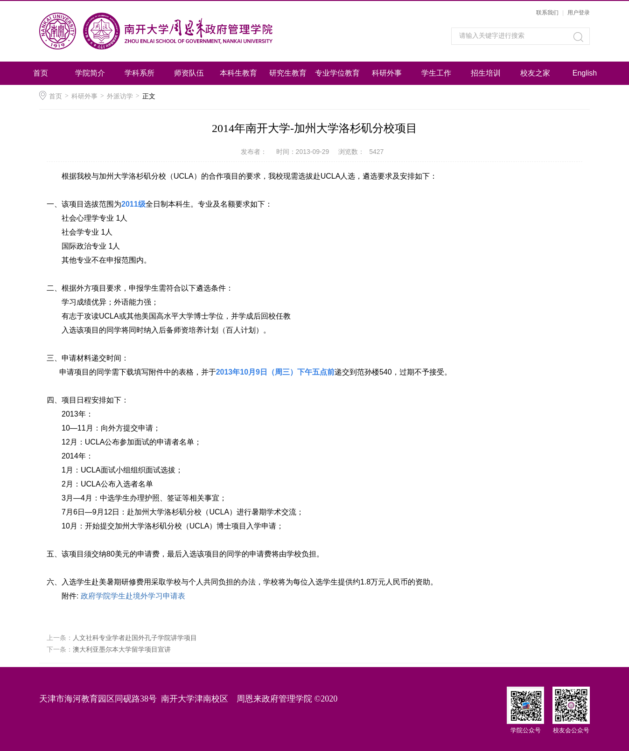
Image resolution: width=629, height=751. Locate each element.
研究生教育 (288, 73)
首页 (40, 73)
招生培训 (486, 73)
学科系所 (139, 73)
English (585, 73)
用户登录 (578, 12)
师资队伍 (189, 73)
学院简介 (90, 73)
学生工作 (436, 73)
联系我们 (547, 12)
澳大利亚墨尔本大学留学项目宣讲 (122, 649)
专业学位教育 (337, 73)
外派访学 (120, 96)
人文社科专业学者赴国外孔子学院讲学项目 (135, 637)
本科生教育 (238, 73)
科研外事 (387, 73)
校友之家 (535, 73)
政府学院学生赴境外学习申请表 (133, 596)
